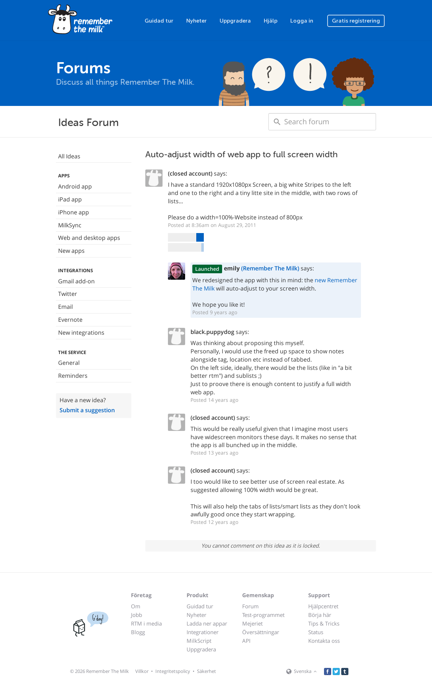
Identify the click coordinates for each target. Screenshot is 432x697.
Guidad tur (159, 21)
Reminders (73, 376)
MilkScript (199, 640)
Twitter (67, 294)
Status (315, 632)
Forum (250, 606)
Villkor (142, 671)
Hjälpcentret (323, 606)
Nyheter (196, 21)
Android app (75, 186)
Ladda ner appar (207, 623)
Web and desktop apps (89, 238)
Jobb (136, 614)
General (69, 363)
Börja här (319, 614)
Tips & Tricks (323, 623)
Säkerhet (206, 671)
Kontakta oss (324, 640)
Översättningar (260, 632)
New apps (71, 251)
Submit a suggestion (87, 410)
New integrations (81, 332)
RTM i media (146, 623)
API (246, 640)
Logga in (301, 21)
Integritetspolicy (172, 671)
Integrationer (203, 632)
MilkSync (69, 225)
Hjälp (270, 21)
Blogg (138, 632)
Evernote (70, 320)
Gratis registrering (356, 21)
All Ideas (69, 156)
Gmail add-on (76, 281)
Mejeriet (252, 623)
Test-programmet (263, 614)
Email (65, 307)
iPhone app (73, 212)
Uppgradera (235, 21)
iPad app (70, 199)
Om (135, 606)
